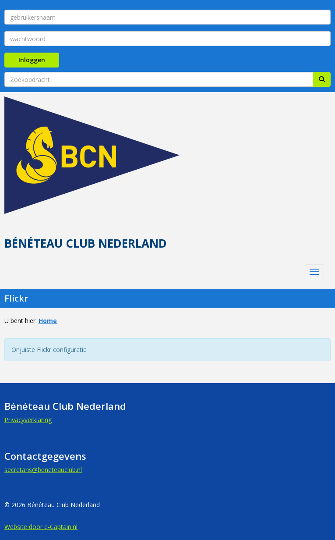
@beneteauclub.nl (43, 469)
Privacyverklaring (28, 420)
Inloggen (31, 60)
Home (48, 320)
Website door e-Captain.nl (41, 526)
